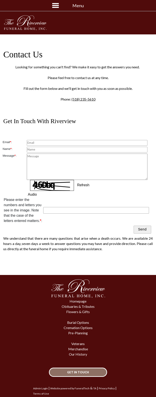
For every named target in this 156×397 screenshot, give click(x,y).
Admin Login (40, 388)
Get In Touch (78, 372)
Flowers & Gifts (78, 312)
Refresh (83, 185)
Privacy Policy (107, 388)
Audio (32, 194)
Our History (78, 354)
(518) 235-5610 (83, 99)
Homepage (78, 301)
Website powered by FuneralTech (70, 388)
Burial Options (78, 322)
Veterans (78, 344)
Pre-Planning (78, 333)
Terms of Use (41, 393)
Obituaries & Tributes (78, 306)
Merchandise (78, 349)
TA (94, 388)
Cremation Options (78, 328)
